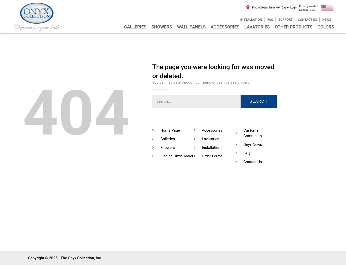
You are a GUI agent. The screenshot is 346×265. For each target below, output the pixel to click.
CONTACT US (307, 19)
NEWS (326, 19)
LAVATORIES (257, 26)
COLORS (326, 26)
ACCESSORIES (225, 26)
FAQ (270, 19)
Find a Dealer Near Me (266, 7)
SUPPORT (285, 19)
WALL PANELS (191, 26)
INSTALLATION (251, 19)
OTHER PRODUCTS (294, 26)
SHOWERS (161, 26)
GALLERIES (135, 26)
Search (259, 101)
